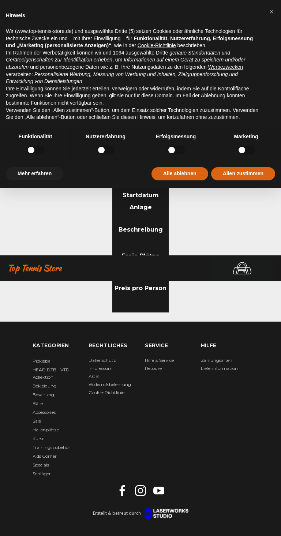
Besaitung (43, 394)
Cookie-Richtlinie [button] (157, 45)
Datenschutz (102, 360)
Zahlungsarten (216, 360)
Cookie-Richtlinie (106, 392)
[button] (271, 12)
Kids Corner (45, 456)
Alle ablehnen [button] (179, 173)
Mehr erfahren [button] (35, 173)
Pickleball (43, 361)
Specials (41, 465)
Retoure (153, 368)
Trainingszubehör (51, 447)
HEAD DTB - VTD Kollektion (51, 373)
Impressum (101, 368)
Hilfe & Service (159, 360)
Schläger (42, 473)
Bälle (38, 403)
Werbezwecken (225, 67)
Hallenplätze (46, 429)
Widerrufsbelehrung (110, 384)
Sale (37, 421)
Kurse (38, 438)
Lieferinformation (219, 368)
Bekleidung (44, 386)
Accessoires (44, 412)
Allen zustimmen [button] (243, 173)
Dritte (162, 53)
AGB (94, 376)
